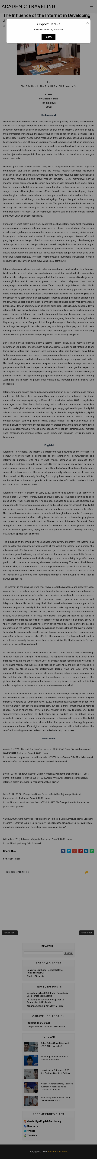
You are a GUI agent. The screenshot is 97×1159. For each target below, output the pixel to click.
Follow (48, 36)
